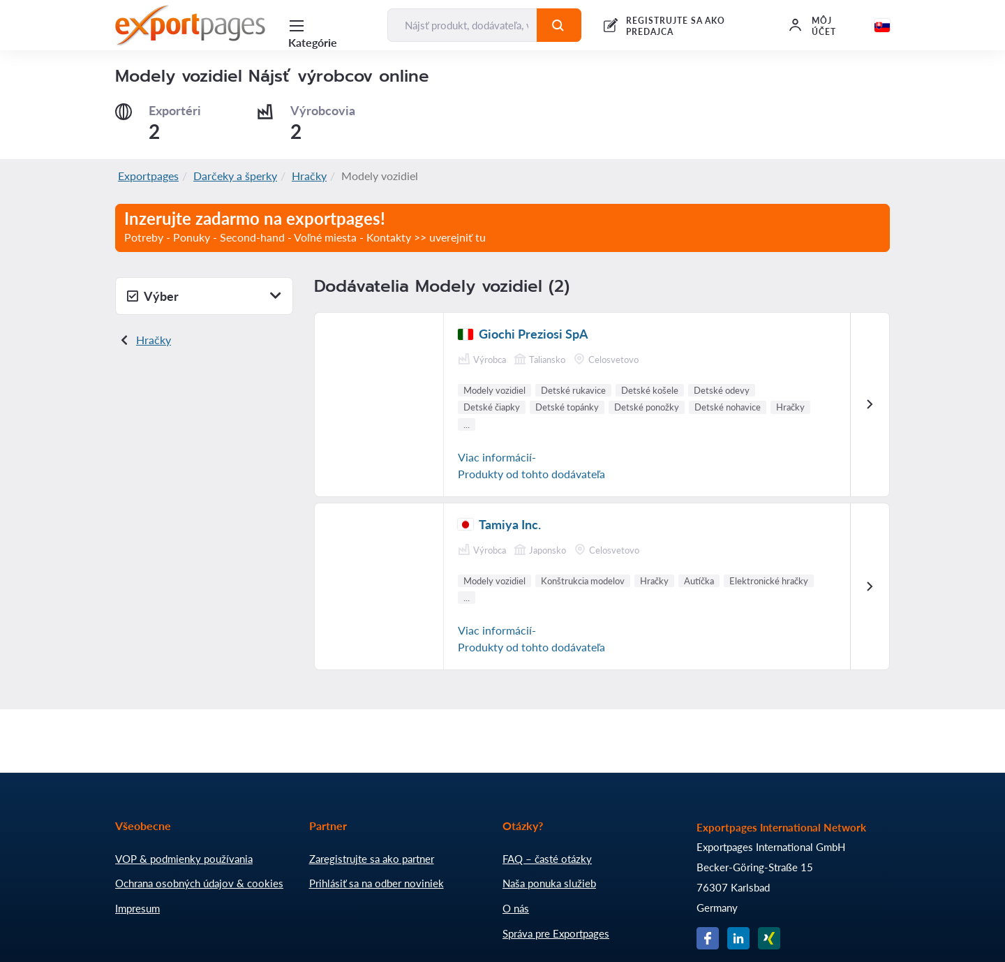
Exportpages (148, 175)
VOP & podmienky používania (184, 858)
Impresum (137, 908)
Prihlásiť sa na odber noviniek (376, 883)
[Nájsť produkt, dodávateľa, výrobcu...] (462, 25)
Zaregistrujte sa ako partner (371, 858)
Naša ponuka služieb (549, 883)
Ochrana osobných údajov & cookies (199, 883)
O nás (515, 908)
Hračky (309, 175)
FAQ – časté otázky (547, 858)
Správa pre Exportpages (555, 933)
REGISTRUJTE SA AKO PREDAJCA (675, 26)
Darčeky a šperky (235, 175)
